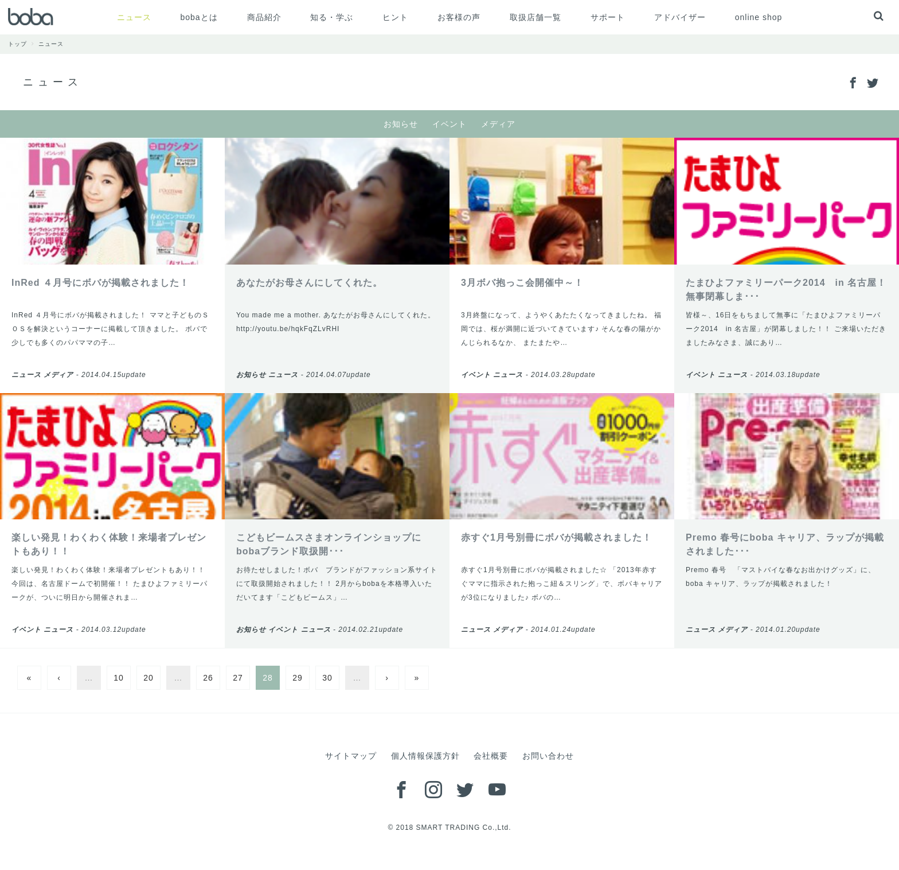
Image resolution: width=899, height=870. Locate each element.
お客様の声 (458, 17)
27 (238, 677)
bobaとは (198, 17)
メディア (498, 124)
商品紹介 (264, 17)
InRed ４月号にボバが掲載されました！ (100, 283)
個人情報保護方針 (425, 755)
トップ (23, 44)
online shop (759, 17)
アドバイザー (680, 17)
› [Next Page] (387, 677)
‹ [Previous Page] (59, 677)
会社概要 (491, 755)
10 (119, 677)
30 (327, 677)
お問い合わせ (548, 755)
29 (297, 677)
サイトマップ (351, 755)
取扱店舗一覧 (535, 17)
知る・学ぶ (331, 17)
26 (208, 677)
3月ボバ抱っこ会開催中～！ (522, 283)
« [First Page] (29, 677)
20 (148, 677)
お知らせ (401, 124)
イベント (449, 124)
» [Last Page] (417, 677)
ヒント (395, 17)
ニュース (134, 17)
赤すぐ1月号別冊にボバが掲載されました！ (556, 537)
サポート (608, 17)
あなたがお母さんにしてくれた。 (309, 283)
